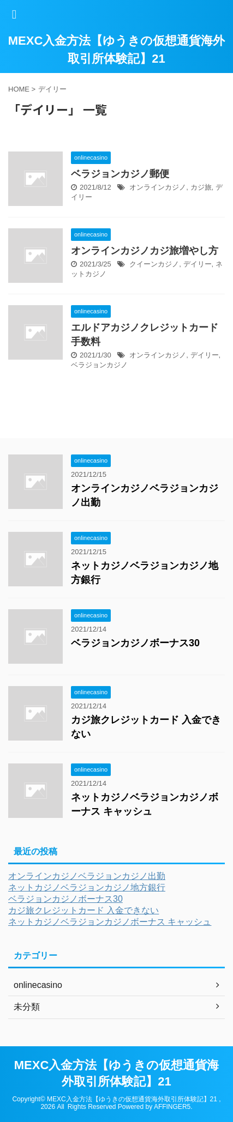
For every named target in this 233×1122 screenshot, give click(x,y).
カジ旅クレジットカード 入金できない (83, 910)
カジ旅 (201, 187)
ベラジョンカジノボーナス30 (135, 643)
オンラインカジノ (157, 187)
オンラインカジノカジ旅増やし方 (144, 250)
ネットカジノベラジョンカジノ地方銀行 (86, 887)
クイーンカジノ (154, 264)
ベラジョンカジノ (99, 365)
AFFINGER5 (172, 1107)
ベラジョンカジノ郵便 (120, 173)
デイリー (197, 264)
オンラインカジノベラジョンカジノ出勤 (86, 876)
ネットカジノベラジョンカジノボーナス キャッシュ (109, 921)
